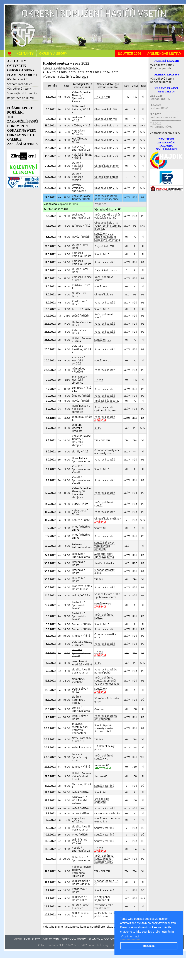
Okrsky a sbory (53, 53)
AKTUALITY (16, 61)
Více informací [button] (130, 936)
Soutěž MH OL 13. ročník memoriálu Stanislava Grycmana (107, 236)
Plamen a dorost (102, 939)
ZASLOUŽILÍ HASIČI (22, 121)
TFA (10, 117)
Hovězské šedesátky (106, 400)
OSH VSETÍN (16, 66)
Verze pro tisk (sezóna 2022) (61, 67)
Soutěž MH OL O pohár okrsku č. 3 (107, 820)
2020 (72, 72)
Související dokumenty (22, 93)
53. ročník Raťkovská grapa (106, 700)
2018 (55, 72)
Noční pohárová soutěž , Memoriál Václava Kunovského (107, 680)
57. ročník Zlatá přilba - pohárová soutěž (107, 596)
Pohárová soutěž (104, 262)
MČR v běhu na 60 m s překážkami (107, 915)
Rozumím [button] (149, 945)
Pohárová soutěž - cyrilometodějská (105, 409)
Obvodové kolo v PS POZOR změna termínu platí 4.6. (107, 225)
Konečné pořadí (160, 68)
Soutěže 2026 (129, 53)
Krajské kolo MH (104, 246)
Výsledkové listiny (164, 53)
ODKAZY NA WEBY (21, 130)
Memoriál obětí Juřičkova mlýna (104, 555)
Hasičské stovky (104, 563)
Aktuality (31, 939)
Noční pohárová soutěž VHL (104, 757)
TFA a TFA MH (102, 96)
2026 (85, 76)
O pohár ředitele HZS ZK (106, 882)
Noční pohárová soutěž (104, 279)
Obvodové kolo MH (105, 109)
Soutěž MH (100, 528)
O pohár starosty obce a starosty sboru (107, 452)
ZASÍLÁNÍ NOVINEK (22, 144)
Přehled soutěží (17, 79)
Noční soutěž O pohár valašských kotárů (107, 216)
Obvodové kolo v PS (106, 125)
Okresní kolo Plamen (106, 165)
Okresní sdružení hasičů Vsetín (94, 13)
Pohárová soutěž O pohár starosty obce (106, 198)
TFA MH (98, 379)
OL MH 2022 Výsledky (107, 813)
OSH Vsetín (51, 939)
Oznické (99, 709)
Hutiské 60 (101, 776)
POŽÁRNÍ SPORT (20, 108)
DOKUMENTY (17, 126)
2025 (115, 72)
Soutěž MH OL (102, 254)
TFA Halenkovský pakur (104, 748)
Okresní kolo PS (103, 294)
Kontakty (25, 53)
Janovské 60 (102, 767)
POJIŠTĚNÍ (15, 112)
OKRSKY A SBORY (21, 70)
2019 (64, 72)
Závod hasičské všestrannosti (103, 907)
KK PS (97, 428)
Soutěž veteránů (104, 785)
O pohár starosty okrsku (104, 572)
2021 (81, 72)
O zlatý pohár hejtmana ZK (102, 899)
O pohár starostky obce (105, 636)
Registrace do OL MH (20, 98)
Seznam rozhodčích (19, 84)
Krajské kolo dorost (106, 270)
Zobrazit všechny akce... (165, 132)
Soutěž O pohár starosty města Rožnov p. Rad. (103, 728)
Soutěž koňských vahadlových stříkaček (104, 545)
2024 (106, 72)
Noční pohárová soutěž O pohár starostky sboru (104, 858)
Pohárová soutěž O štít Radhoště (105, 717)
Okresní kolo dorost (106, 176)
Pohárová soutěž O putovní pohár (105, 671)
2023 (98, 72)
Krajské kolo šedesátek (101, 800)
